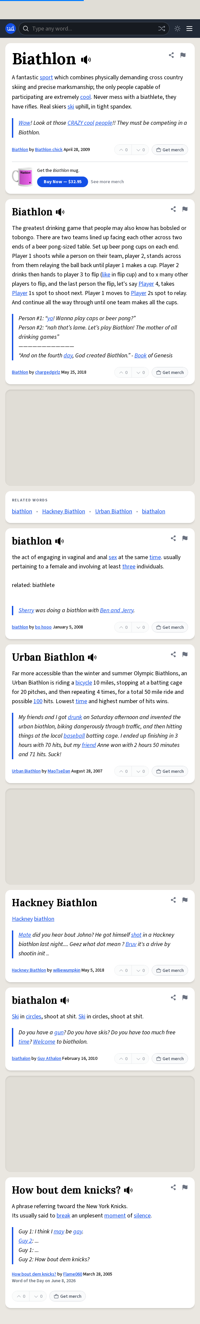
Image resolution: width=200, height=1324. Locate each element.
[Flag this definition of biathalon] (184, 997)
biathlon (22, 511)
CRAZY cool (81, 123)
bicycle (83, 683)
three (128, 566)
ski (71, 107)
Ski (15, 1016)
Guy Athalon (49, 1058)
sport (46, 77)
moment (115, 1216)
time (155, 557)
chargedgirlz (47, 372)
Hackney (22, 919)
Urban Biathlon (113, 511)
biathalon (153, 511)
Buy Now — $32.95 (62, 182)
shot (136, 935)
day (68, 355)
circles (33, 1016)
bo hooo (43, 627)
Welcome (44, 1042)
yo (50, 318)
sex (113, 557)
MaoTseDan (59, 771)
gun (59, 1032)
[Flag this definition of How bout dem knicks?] (184, 1187)
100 (37, 701)
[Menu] (189, 28)
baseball (74, 736)
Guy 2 (25, 1241)
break (63, 1216)
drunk (75, 717)
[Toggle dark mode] (177, 28)
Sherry (26, 610)
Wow (24, 123)
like (106, 274)
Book (140, 355)
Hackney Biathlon (63, 511)
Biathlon (20, 149)
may (59, 1231)
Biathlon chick (49, 149)
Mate (25, 935)
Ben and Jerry (116, 610)
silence (142, 1216)
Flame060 (72, 1274)
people (103, 123)
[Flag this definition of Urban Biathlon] (184, 654)
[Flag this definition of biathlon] (184, 538)
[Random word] (162, 29)
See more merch (107, 182)
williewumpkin (66, 970)
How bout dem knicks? (34, 1274)
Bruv (130, 944)
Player (146, 284)
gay (77, 1231)
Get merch (170, 150)
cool (85, 97)
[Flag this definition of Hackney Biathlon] (184, 900)
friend (89, 745)
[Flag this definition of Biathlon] (182, 55)
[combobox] (94, 28)
